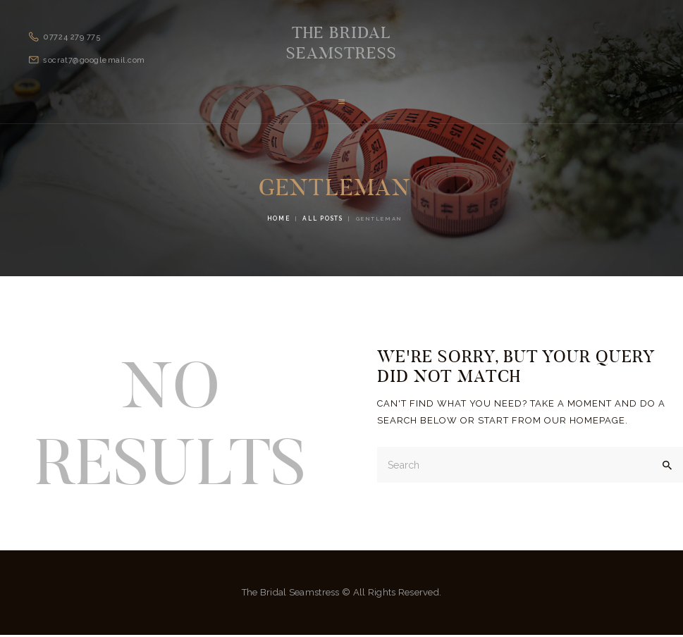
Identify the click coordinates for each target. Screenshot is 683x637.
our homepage (584, 421)
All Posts (322, 219)
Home (278, 219)
